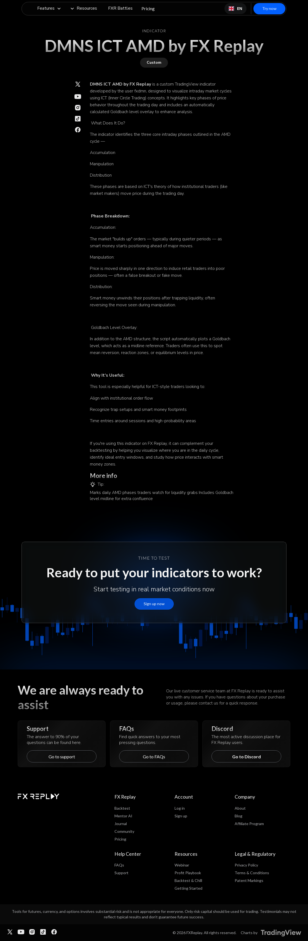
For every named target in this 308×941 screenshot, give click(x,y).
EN (235, 8)
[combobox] (235, 8)
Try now (269, 8)
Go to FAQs (154, 756)
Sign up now (154, 603)
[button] (49, 8)
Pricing (148, 8)
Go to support (62, 756)
